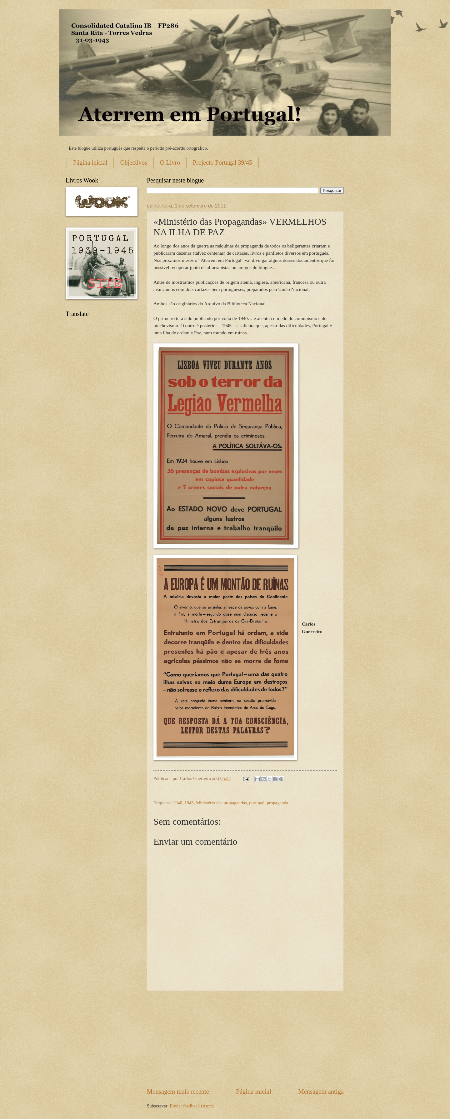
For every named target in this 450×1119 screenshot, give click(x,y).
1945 (188, 802)
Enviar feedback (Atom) (192, 1105)
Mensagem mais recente (178, 1091)
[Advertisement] (245, 1039)
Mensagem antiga (321, 1091)
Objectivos (133, 162)
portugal (256, 802)
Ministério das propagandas (221, 802)
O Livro (170, 162)
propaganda (277, 802)
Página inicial (90, 162)
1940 (177, 802)
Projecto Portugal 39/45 (222, 162)
